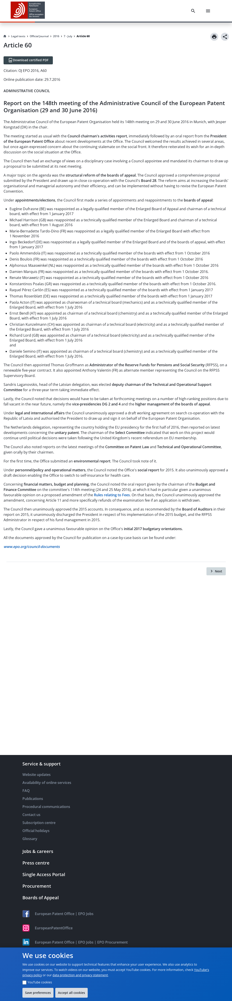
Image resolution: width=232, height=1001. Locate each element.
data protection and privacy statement (80, 975)
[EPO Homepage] (28, 11)
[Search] (194, 11)
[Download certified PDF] (28, 60)
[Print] (214, 37)
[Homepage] (5, 36)
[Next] (216, 571)
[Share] (225, 37)
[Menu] (209, 11)
